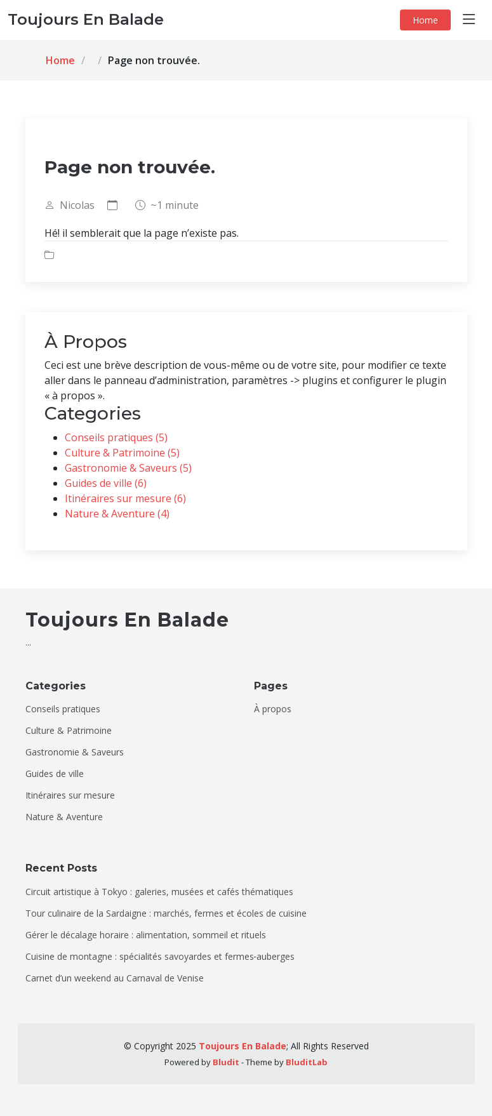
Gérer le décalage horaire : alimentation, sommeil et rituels (145, 935)
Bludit (226, 1062)
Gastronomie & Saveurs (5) (128, 468)
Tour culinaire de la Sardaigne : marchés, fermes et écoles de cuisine (166, 913)
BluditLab (307, 1062)
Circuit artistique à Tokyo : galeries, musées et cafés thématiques (159, 891)
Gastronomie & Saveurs (74, 752)
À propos (272, 709)
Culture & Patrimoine (68, 730)
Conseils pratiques (62, 709)
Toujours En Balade (242, 1046)
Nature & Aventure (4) (117, 514)
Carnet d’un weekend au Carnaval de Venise (114, 978)
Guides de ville (54, 773)
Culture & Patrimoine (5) (122, 453)
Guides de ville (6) (106, 483)
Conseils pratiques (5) (116, 437)
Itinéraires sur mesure (70, 795)
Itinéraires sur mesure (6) (125, 498)
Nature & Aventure (64, 817)
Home (425, 20)
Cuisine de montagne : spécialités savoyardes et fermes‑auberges (160, 956)
